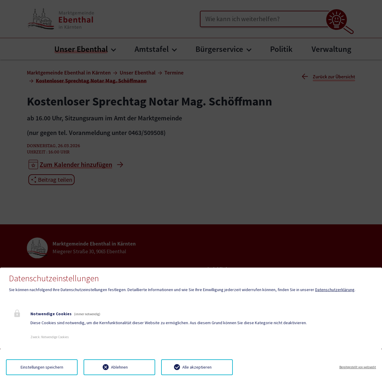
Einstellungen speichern (42, 367)
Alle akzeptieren (197, 367)
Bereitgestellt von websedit (357, 367)
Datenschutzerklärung (335, 289)
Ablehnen (119, 367)
